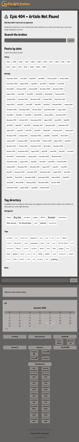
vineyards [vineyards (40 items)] (33, 238)
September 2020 (49, 110)
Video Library (40, 337)
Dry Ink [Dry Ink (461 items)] (17, 217)
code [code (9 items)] (67, 248)
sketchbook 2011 (45, 401)
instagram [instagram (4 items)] (27, 217)
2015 (62, 62)
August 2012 (24, 162)
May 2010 (9, 177)
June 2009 (10, 182)
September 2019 (36, 120)
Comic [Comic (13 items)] (9, 217)
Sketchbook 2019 (34, 376)
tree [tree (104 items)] (8, 254)
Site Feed (65, 347)
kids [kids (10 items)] (16, 238)
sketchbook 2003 (34, 420)
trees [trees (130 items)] (61, 248)
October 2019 (23, 120)
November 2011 (35, 167)
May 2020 (19, 115)
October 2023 (64, 78)
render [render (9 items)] (26, 243)
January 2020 (48, 115)
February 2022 (60, 94)
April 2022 (39, 94)
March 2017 (46, 130)
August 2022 (11, 94)
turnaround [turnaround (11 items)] (10, 248)
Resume (15, 347)
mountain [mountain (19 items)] (9, 238)
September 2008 (12, 188)
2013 (8, 67)
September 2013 (23, 151)
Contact (39, 347)
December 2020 (12, 110)
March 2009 (19, 182)
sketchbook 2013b (45, 388)
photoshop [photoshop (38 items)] (34, 243)
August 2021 (10, 104)
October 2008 (55, 182)
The (11, 4)
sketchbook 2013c (34, 388)
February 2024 (52, 78)
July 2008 (34, 188)
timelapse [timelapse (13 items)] (34, 248)
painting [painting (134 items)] (54, 259)
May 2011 (9, 172)
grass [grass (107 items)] (15, 254)
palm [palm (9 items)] (52, 238)
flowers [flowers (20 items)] (18, 248)
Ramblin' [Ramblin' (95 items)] (52, 217)
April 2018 (27, 125)
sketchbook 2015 (45, 382)
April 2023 (61, 84)
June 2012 (42, 162)
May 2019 (66, 120)
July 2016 (46, 136)
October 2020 (36, 110)
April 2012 (51, 162)
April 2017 (37, 130)
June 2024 (23, 78)
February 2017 (57, 130)
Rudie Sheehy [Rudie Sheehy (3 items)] (62, 217)
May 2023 (52, 84)
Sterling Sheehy (15, 6)
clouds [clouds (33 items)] (64, 238)
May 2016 (55, 136)
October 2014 (23, 146)
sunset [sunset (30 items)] (71, 254)
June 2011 (64, 167)
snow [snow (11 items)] (41, 238)
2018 (45, 62)
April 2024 (41, 78)
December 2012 (44, 156)
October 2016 (23, 136)
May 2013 (62, 151)
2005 (44, 67)
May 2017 (29, 130)
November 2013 (58, 146)
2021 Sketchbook (34, 369)
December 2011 (22, 167)
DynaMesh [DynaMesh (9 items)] (40, 259)
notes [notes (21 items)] (35, 217)
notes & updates (59, 342)
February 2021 (57, 104)
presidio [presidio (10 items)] (9, 243)
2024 (8, 62)
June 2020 (10, 115)
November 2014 (11, 146)
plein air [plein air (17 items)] (22, 259)
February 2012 (61, 162)
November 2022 (58, 89)
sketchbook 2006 (34, 414)
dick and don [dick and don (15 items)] (17, 243)
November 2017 (50, 125)
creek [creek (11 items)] (28, 254)
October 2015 (47, 141)
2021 (26, 62)
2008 (38, 67)
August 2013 (35, 151)
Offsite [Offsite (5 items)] (43, 217)
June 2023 (43, 84)
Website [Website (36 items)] (43, 223)
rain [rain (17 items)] (33, 259)
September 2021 (60, 99)
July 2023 (34, 84)
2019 (39, 62)
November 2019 (11, 120)
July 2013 (44, 151)
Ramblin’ (65, 337)
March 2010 (18, 177)
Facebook (34, 353)
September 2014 (35, 146)
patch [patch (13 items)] (48, 248)
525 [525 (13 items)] (48, 243)
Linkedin (46, 352)
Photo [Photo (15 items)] (15, 259)
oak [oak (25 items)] (28, 259)
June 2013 (53, 151)
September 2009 (43, 177)
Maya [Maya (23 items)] (54, 248)
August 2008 (24, 188)
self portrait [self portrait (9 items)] (23, 238)
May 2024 (32, 78)
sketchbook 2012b (45, 395)
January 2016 (11, 141)
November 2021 (35, 99)
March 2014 (47, 146)
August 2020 (62, 110)
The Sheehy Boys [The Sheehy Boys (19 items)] (25, 223)
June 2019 (58, 120)
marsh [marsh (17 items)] (22, 254)
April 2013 (70, 151)
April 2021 (47, 104)
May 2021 (38, 104)
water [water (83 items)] (47, 254)
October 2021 (47, 99)
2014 (68, 62)
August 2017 (10, 130)
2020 (33, 62)
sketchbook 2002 (45, 420)
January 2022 (11, 99)
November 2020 (24, 110)
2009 (31, 67)
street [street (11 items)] (8, 259)
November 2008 (43, 182)
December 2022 (45, 89)
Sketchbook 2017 (45, 376)
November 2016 (11, 136)
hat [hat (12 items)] (34, 254)
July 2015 (67, 141)
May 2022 (30, 94)
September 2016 (35, 136)
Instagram (46, 358)
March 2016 (64, 136)
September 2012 (12, 162)
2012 (14, 67)
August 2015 (58, 141)
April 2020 (28, 115)
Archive (25, 4)
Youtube (34, 358)
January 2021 (68, 104)
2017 (51, 62)
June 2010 (67, 172)
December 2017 (38, 125)
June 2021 (29, 104)
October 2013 (11, 151)
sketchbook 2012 (34, 401)
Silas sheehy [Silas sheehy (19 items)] (11, 223)
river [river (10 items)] (58, 238)
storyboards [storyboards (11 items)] (62, 254)
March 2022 (48, 94)
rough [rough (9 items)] (54, 254)
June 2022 (21, 94)
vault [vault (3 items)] (35, 223)
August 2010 (57, 172)
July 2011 (55, 167)
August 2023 (24, 84)
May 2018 (18, 125)
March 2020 (38, 115)
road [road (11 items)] (47, 238)
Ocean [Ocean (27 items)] (42, 248)
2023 (14, 62)
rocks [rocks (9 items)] (53, 243)
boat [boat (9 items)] (72, 243)
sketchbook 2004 (45, 414)
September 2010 (45, 172)
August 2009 (56, 177)
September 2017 (63, 125)
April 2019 (10, 125)
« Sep (6, 328)
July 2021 (20, 104)
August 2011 (46, 167)
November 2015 (35, 141)
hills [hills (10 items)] (47, 259)
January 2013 (32, 156)
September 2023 (12, 84)
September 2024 (12, 78)
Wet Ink (15, 337)
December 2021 (23, 99)
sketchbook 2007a (45, 407)
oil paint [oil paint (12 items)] (26, 248)
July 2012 (33, 162)
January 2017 (69, 130)
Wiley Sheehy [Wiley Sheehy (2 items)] (52, 223)
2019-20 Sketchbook (45, 369)
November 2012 (56, 156)
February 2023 (21, 89)
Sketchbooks (40, 364)
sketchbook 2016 (34, 382)
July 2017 (20, 130)
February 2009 (31, 182)
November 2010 (32, 172)
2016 (56, 62)
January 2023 (33, 89)
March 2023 (10, 89)
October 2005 (44, 188)
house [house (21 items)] (42, 243)
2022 (20, 62)
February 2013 (20, 156)
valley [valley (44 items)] (40, 254)
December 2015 (22, 141)
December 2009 (30, 177)
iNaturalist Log (71, 342)
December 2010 (20, 172)
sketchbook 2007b (34, 407)
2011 (19, 67)
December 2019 (61, 115)
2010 (25, 67)
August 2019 (48, 120)
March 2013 (10, 156)
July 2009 (66, 177)
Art (16, 4)
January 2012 (11, 167)
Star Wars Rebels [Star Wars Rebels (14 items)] (63, 243)
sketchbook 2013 (34, 395)
